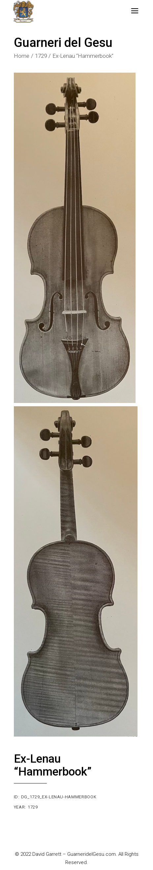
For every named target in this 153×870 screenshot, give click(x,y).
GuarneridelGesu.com (91, 854)
